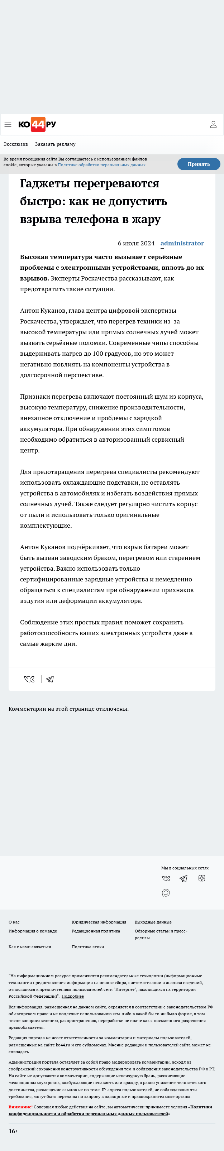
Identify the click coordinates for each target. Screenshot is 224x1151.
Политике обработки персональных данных (102, 164)
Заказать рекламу (55, 144)
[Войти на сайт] (213, 125)
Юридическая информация (99, 922)
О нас (14, 922)
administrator (182, 243)
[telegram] (52, 679)
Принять (199, 164)
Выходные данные (153, 922)
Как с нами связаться (30, 946)
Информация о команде (33, 931)
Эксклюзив (16, 144)
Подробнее (73, 996)
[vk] (30, 679)
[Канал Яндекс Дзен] (202, 878)
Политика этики (88, 946)
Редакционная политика (96, 931)
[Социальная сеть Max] (166, 893)
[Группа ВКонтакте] (166, 878)
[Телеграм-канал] (184, 878)
